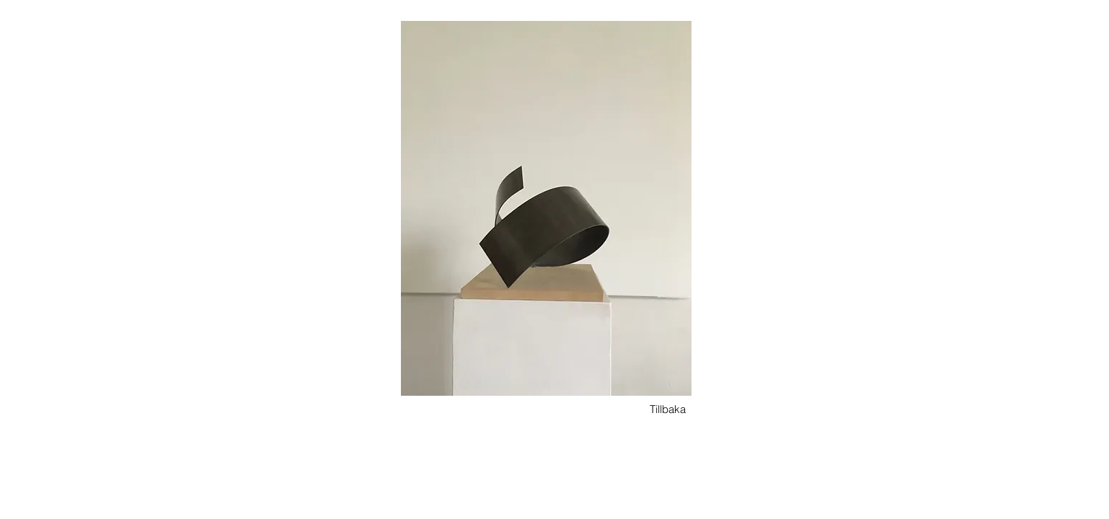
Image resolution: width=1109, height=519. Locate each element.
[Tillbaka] (667, 409)
